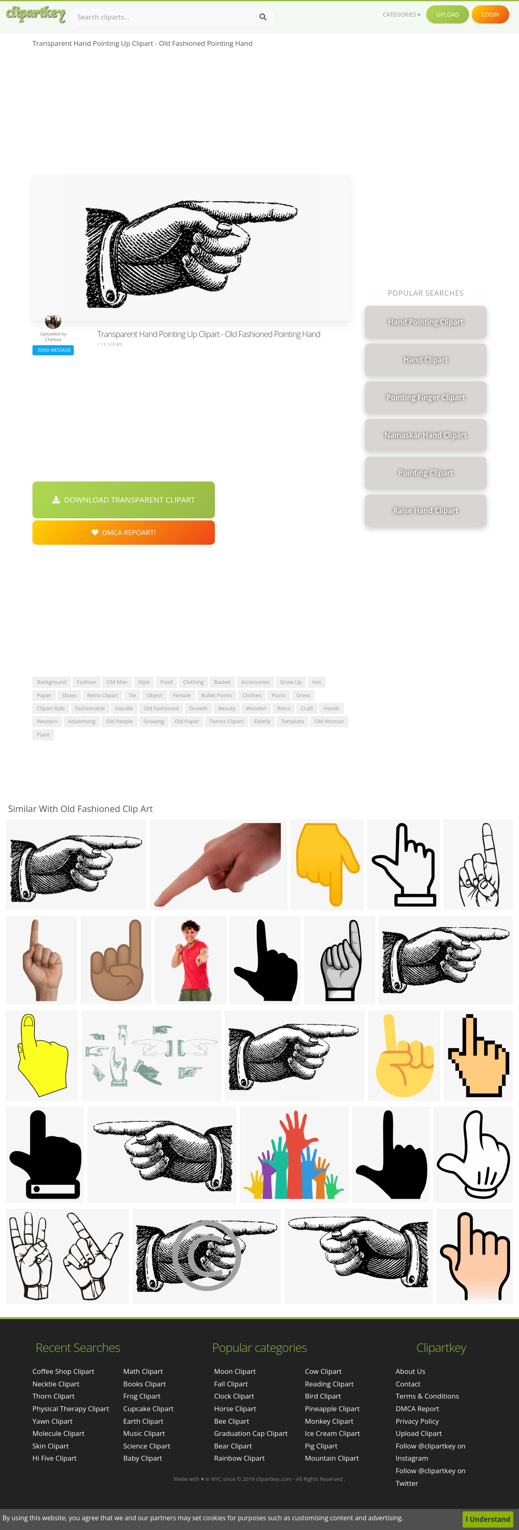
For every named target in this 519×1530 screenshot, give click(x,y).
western (47, 721)
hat (316, 681)
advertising (82, 721)
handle (124, 708)
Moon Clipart (235, 1371)
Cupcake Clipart (148, 1408)
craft (307, 708)
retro (283, 708)
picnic (279, 695)
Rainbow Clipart (239, 1458)
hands (331, 708)
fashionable (90, 708)
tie (132, 695)
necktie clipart (55, 1383)
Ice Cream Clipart (332, 1433)
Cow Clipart (323, 1371)
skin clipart (50, 1445)
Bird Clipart (323, 1396)
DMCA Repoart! (124, 532)
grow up (291, 681)
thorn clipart (53, 1396)
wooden (256, 708)
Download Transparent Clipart (123, 499)
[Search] (263, 17)
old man (117, 681)
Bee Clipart (231, 1421)
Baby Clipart (142, 1458)
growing (154, 721)
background (51, 681)
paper (44, 695)
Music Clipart (144, 1433)
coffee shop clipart (63, 1371)
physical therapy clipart (70, 1408)
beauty (226, 708)
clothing (193, 681)
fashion (86, 681)
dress (303, 695)
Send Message (53, 350)
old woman (329, 721)
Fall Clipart (231, 1383)
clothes (251, 695)
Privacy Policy (417, 1421)
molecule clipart (58, 1433)
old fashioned (161, 708)
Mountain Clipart (332, 1458)
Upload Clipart (419, 1433)
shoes (69, 695)
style (144, 681)
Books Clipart (144, 1383)
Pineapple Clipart (332, 1408)
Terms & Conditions (427, 1396)
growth (198, 708)
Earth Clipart (143, 1421)
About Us (410, 1371)
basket (222, 681)
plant (43, 734)
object (154, 695)
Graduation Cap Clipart (251, 1433)
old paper (187, 721)
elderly (262, 721)
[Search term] (172, 17)
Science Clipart (146, 1445)
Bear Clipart (233, 1445)
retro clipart (102, 695)
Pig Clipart (321, 1445)
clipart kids (51, 708)
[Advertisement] (191, 114)
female (182, 695)
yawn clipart (52, 1421)
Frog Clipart (142, 1396)
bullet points (217, 695)
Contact (408, 1383)
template (292, 721)
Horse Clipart (235, 1408)
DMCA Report (417, 1408)
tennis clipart (226, 721)
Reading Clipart (329, 1383)
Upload (447, 14)
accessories (255, 681)
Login (490, 14)
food (166, 681)
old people (119, 721)
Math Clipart (143, 1371)
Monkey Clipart (329, 1421)
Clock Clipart (234, 1396)
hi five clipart (54, 1458)
